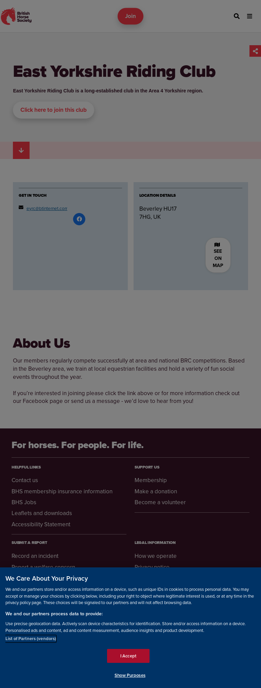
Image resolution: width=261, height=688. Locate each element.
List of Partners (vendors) (30, 638)
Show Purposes (130, 675)
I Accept (128, 656)
